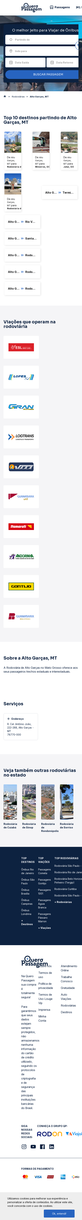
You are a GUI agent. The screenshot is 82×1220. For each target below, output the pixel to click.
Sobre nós (45, 966)
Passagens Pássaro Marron (44, 917)
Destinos (66, 1012)
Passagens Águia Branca (44, 904)
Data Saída (22, 62)
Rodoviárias (68, 1005)
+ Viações (44, 927)
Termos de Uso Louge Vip (45, 999)
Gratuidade (68, 988)
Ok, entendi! (59, 1213)
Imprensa (44, 1009)
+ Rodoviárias (63, 901)
